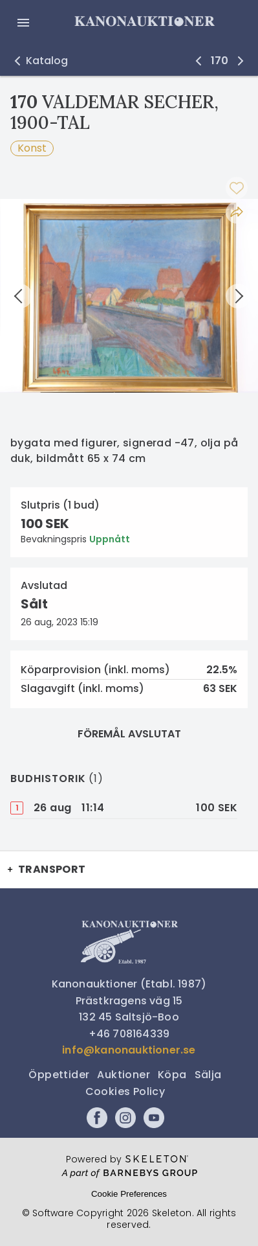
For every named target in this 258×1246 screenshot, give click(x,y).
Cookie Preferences (129, 1194)
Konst (32, 148)
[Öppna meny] (23, 22)
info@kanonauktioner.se (128, 1050)
